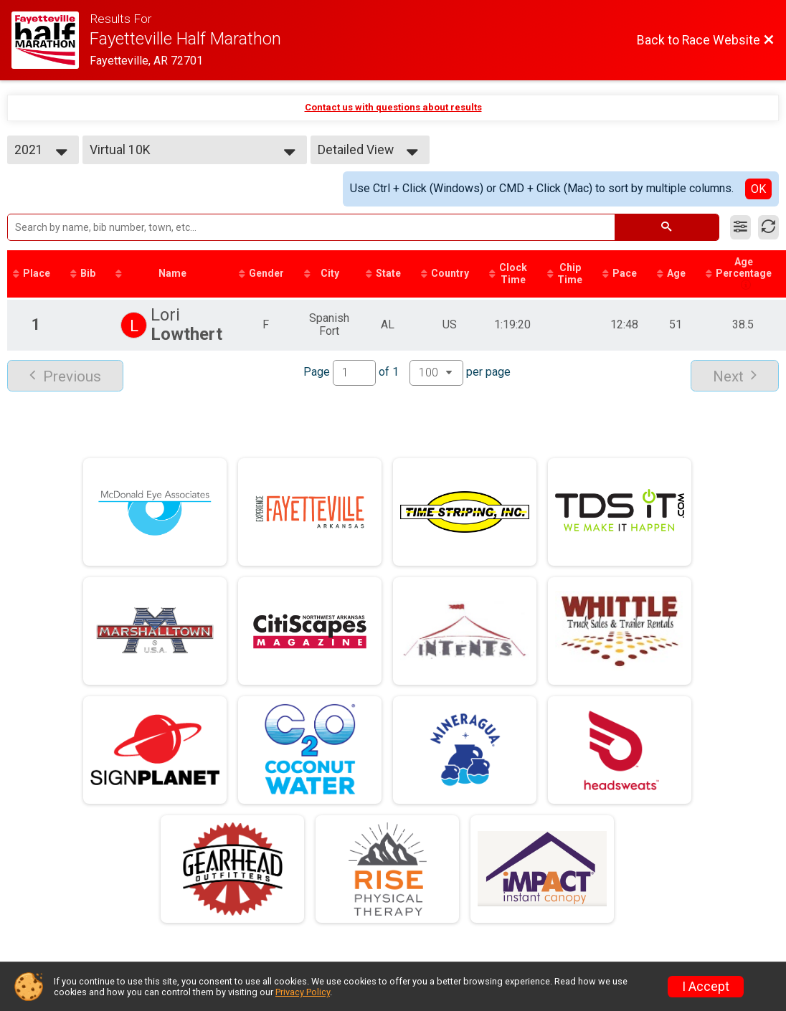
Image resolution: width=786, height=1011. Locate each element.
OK (758, 189)
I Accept (705, 986)
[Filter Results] (740, 227)
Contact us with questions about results (393, 107)
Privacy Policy (302, 992)
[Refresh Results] (768, 227)
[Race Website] (50, 40)
